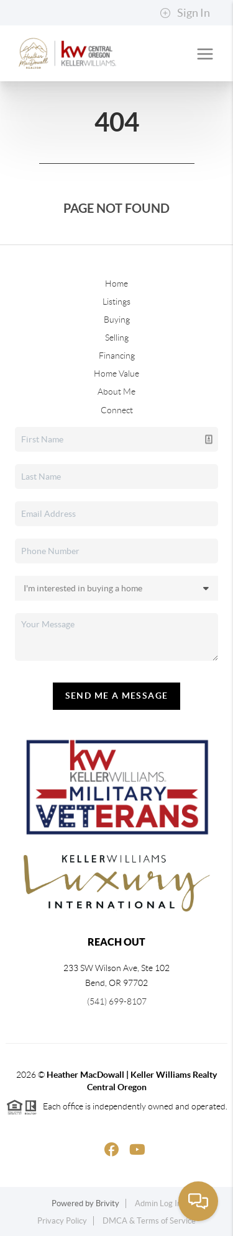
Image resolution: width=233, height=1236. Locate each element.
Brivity (107, 1203)
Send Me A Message (116, 696)
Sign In (185, 13)
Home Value (116, 373)
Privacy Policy (62, 1220)
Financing (117, 356)
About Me (116, 391)
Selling (117, 338)
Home (116, 284)
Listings (116, 302)
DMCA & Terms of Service (149, 1220)
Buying (117, 320)
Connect (117, 410)
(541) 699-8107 (117, 1001)
